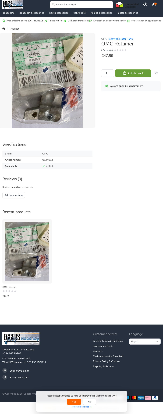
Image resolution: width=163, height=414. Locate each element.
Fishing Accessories (101, 12)
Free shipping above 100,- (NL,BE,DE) (23, 20)
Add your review (13, 195)
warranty (98, 351)
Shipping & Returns (103, 366)
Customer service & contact (108, 356)
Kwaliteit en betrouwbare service (108, 20)
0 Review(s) (107, 50)
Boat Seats (8, 12)
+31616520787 (11, 353)
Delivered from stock (76, 20)
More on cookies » (81, 406)
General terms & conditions (108, 341)
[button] (145, 5)
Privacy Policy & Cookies (106, 361)
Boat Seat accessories (32, 12)
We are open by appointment (144, 20)
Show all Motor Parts (121, 39)
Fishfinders (80, 12)
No (89, 401)
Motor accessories (127, 12)
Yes (74, 401)
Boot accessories (58, 12)
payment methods (103, 346)
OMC (104, 39)
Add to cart (133, 73)
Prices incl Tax (53, 20)
